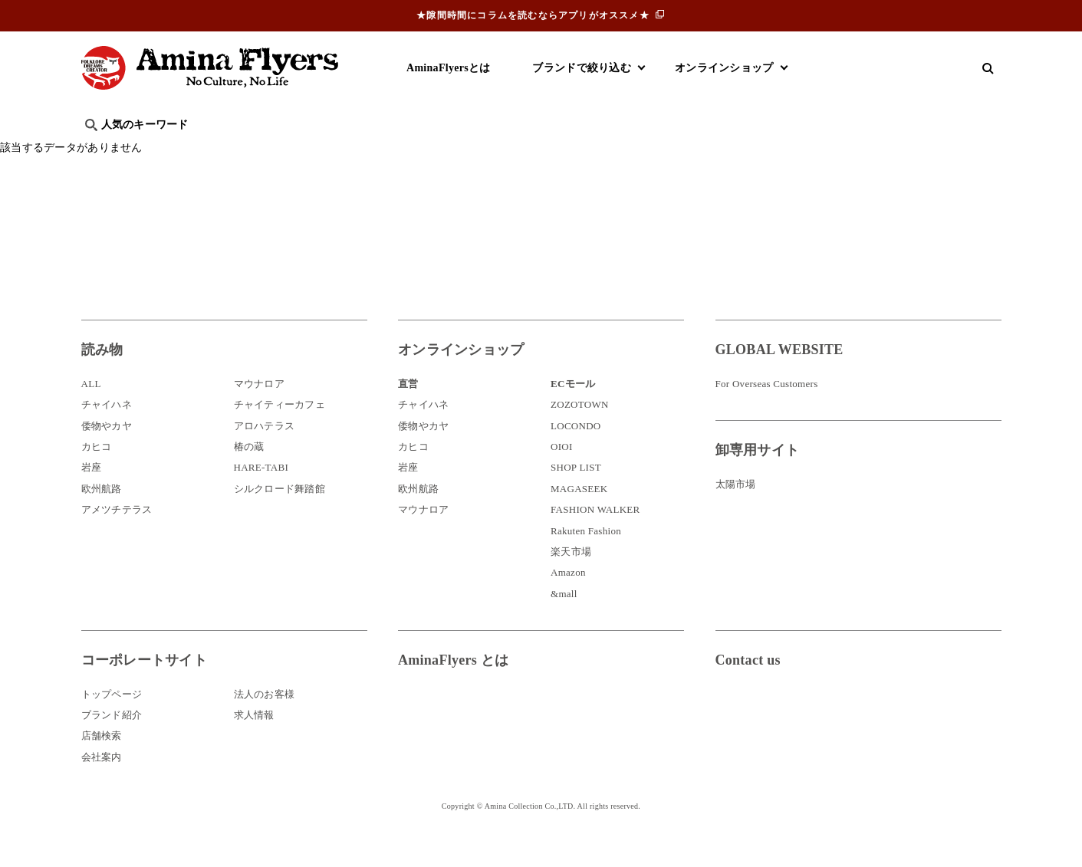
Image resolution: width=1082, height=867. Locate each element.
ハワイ (160, 150)
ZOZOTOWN (580, 427)
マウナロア (259, 406)
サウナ (587, 150)
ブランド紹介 (112, 738)
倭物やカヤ (106, 449)
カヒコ (96, 469)
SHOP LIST (576, 490)
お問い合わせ (807, 733)
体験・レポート (820, 150)
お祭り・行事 (659, 150)
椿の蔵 (249, 469)
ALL (91, 406)
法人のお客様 (264, 716)
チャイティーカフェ (280, 427)
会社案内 (101, 780)
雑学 (211, 150)
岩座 (91, 490)
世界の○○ (268, 150)
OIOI (562, 469)
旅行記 (105, 150)
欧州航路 (101, 511)
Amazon (568, 595)
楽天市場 (571, 574)
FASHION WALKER (595, 532)
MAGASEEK (579, 511)
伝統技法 (736, 150)
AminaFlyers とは (453, 683)
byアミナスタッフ (425, 150)
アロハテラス (264, 449)
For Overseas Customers (766, 406)
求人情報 (254, 738)
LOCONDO (576, 449)
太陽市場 (735, 507)
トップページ (112, 716)
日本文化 (336, 150)
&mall (564, 616)
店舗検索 (101, 758)
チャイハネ (106, 427)
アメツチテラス (117, 532)
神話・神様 (520, 150)
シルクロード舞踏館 (280, 511)
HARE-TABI (261, 490)
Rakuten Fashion (586, 554)
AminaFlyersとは (448, 68)
